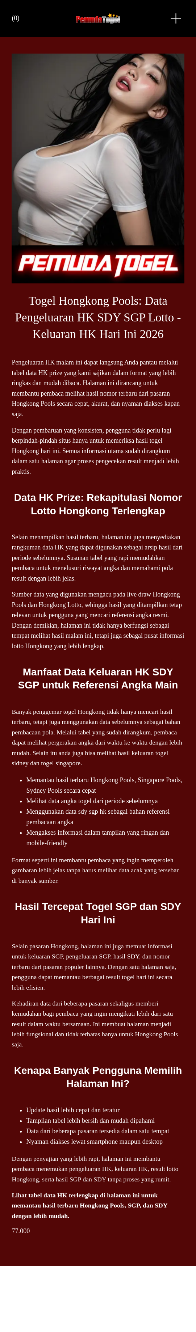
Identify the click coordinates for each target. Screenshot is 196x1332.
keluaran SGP (45, 953)
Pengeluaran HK (33, 360)
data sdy (76, 809)
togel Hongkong (84, 709)
